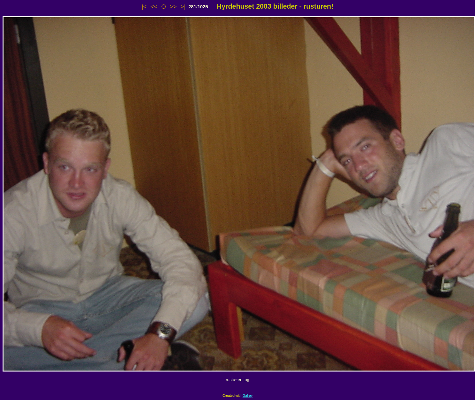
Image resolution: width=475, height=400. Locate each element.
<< (154, 6)
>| (183, 6)
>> (173, 6)
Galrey (248, 395)
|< (144, 6)
